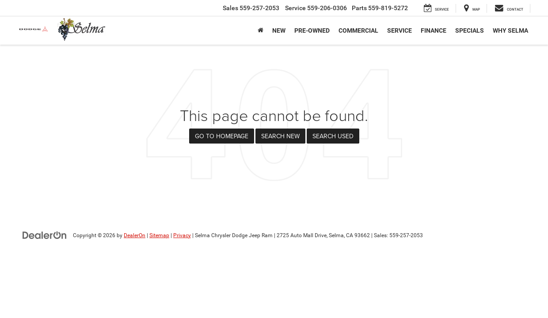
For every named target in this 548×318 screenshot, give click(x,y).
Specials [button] (469, 30)
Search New (280, 136)
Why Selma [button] (510, 30)
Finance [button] (433, 30)
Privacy (182, 235)
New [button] (278, 30)
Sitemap (159, 235)
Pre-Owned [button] (312, 30)
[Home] (260, 30)
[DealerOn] (44, 234)
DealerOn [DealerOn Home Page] (134, 235)
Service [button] (399, 30)
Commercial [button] (358, 30)
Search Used (333, 136)
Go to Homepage (221, 136)
